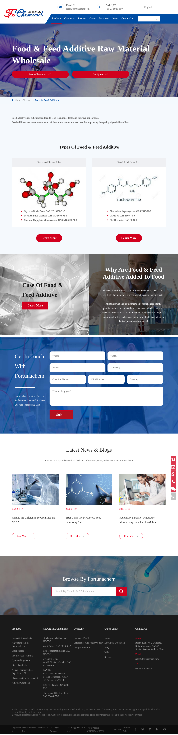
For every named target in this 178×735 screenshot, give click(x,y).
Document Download (114, 644)
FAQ (106, 649)
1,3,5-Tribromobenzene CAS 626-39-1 (56, 653)
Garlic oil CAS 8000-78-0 (122, 215)
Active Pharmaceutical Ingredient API (22, 672)
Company (69, 18)
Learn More (49, 238)
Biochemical (18, 652)
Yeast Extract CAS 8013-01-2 (57, 647)
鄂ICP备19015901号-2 (76, 731)
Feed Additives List (129, 162)
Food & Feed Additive (47, 100)
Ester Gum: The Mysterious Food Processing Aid (83, 519)
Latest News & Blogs (89, 449)
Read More (24, 537)
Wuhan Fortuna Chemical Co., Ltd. (35, 731)
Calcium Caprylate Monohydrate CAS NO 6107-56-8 (50, 220)
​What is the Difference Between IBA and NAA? (33, 519)
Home (18, 100)
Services (82, 18)
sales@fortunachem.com (77, 9)
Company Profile (82, 639)
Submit (61, 413)
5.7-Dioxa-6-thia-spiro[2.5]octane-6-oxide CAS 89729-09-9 (57, 663)
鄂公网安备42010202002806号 (95, 731)
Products (56, 18)
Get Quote (72, 74)
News (116, 18)
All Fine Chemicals (21, 684)
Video (107, 653)
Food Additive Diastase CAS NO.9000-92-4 (45, 215)
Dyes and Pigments (21, 661)
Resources (104, 18)
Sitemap (117, 730)
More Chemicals (29, 74)
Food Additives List (49, 162)
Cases (93, 18)
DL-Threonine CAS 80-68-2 (123, 220)
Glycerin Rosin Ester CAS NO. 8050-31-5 (44, 211)
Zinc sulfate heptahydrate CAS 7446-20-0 (130, 211)
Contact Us (127, 18)
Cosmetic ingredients (22, 639)
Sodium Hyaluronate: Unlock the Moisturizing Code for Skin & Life (137, 519)
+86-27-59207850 (114, 9)
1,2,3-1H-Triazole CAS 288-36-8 (56, 687)
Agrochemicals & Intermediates (20, 645)
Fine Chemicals (19, 666)
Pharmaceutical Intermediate (25, 679)
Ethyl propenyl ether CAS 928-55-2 (55, 641)
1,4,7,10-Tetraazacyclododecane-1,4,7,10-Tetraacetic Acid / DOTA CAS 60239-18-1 (55, 676)
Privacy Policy (126, 731)
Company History (82, 649)
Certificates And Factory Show (88, 644)
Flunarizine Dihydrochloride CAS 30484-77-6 (56, 696)
